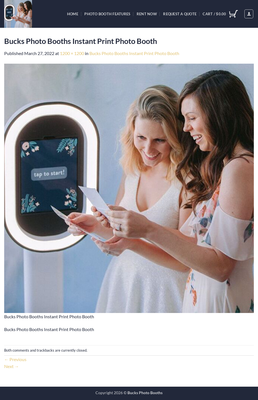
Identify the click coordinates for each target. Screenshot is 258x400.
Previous (15, 359)
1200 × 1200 (72, 53)
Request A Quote (179, 14)
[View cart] (220, 14)
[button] (248, 13)
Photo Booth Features (107, 14)
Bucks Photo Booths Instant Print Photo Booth (134, 53)
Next (11, 366)
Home (72, 14)
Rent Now (147, 14)
